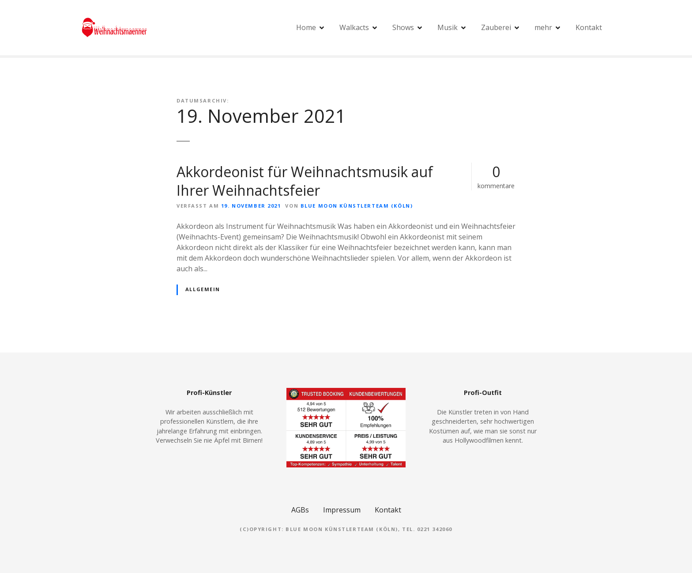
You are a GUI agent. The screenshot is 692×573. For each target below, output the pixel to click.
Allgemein (202, 289)
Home (306, 27)
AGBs (300, 510)
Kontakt (588, 27)
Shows (403, 27)
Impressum (342, 510)
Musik (447, 27)
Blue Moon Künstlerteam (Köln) (357, 205)
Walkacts (354, 27)
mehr (543, 27)
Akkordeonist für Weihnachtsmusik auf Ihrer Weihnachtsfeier (305, 181)
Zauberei (496, 27)
